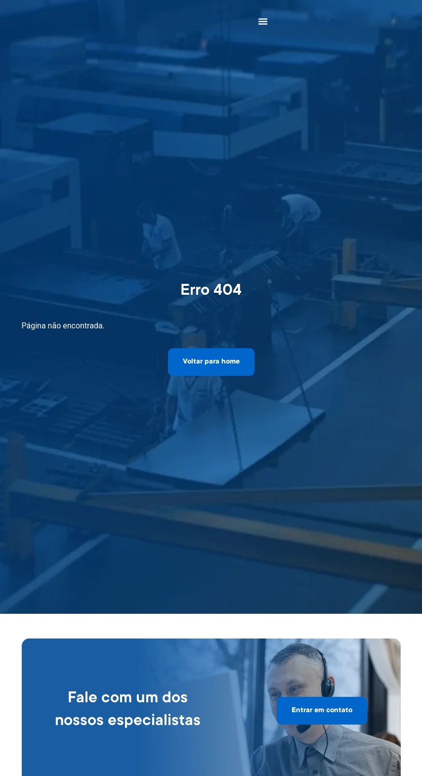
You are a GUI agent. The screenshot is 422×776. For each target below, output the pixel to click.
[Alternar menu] (263, 21)
